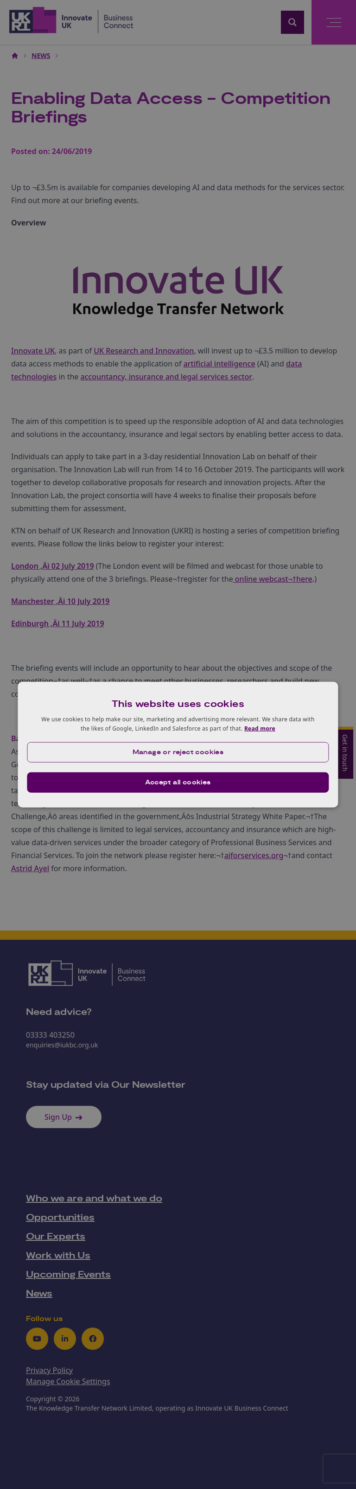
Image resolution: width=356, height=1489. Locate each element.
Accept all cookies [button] (177, 782)
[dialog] (178, 745)
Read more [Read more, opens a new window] (259, 728)
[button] (178, 752)
